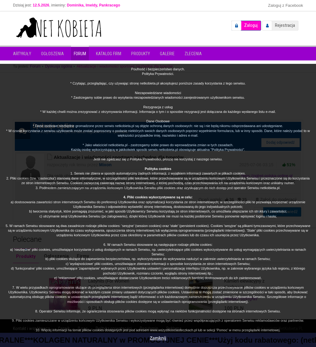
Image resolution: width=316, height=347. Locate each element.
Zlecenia (193, 53)
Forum (80, 53)
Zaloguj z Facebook (285, 5)
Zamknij (158, 338)
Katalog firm (108, 53)
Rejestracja (285, 25)
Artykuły (22, 53)
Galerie (167, 53)
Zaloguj (251, 25)
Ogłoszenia (52, 53)
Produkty (140, 53)
